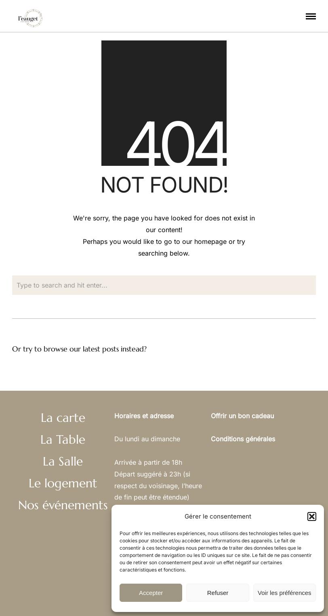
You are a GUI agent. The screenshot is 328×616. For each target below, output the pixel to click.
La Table (62, 439)
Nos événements (63, 504)
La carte (63, 417)
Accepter (151, 592)
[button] (312, 516)
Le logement (63, 483)
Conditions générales (243, 439)
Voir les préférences (284, 592)
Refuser (218, 592)
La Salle (63, 461)
